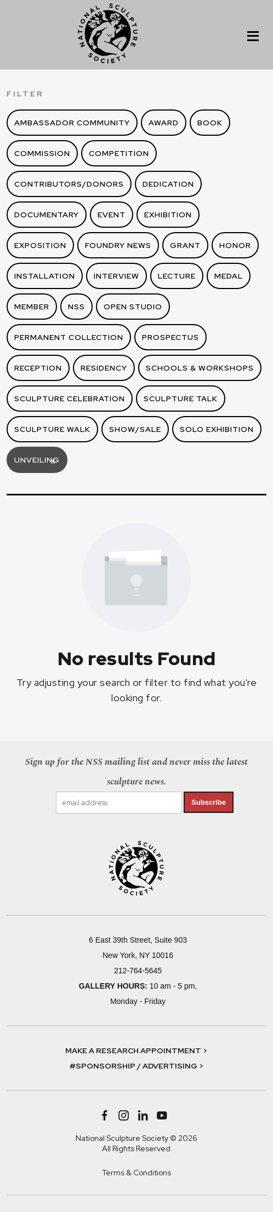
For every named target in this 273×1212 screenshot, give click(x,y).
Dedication (168, 184)
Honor (235, 245)
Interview (116, 276)
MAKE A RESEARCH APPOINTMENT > (136, 1050)
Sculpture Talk (181, 398)
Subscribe (208, 802)
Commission (42, 153)
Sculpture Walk (52, 429)
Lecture (177, 276)
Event (112, 215)
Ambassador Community (72, 123)
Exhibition (168, 215)
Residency (104, 368)
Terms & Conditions (136, 1173)
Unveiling (37, 461)
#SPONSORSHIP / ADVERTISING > (136, 1066)
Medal (228, 276)
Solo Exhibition (217, 429)
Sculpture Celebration (69, 398)
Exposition (40, 245)
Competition (119, 153)
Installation (44, 276)
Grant (185, 245)
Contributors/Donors (69, 184)
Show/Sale (135, 429)
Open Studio (133, 306)
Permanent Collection (68, 337)
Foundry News (118, 245)
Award (164, 123)
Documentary (46, 215)
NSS (76, 306)
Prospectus (170, 337)
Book (210, 123)
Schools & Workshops (200, 368)
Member (31, 306)
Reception (38, 368)
